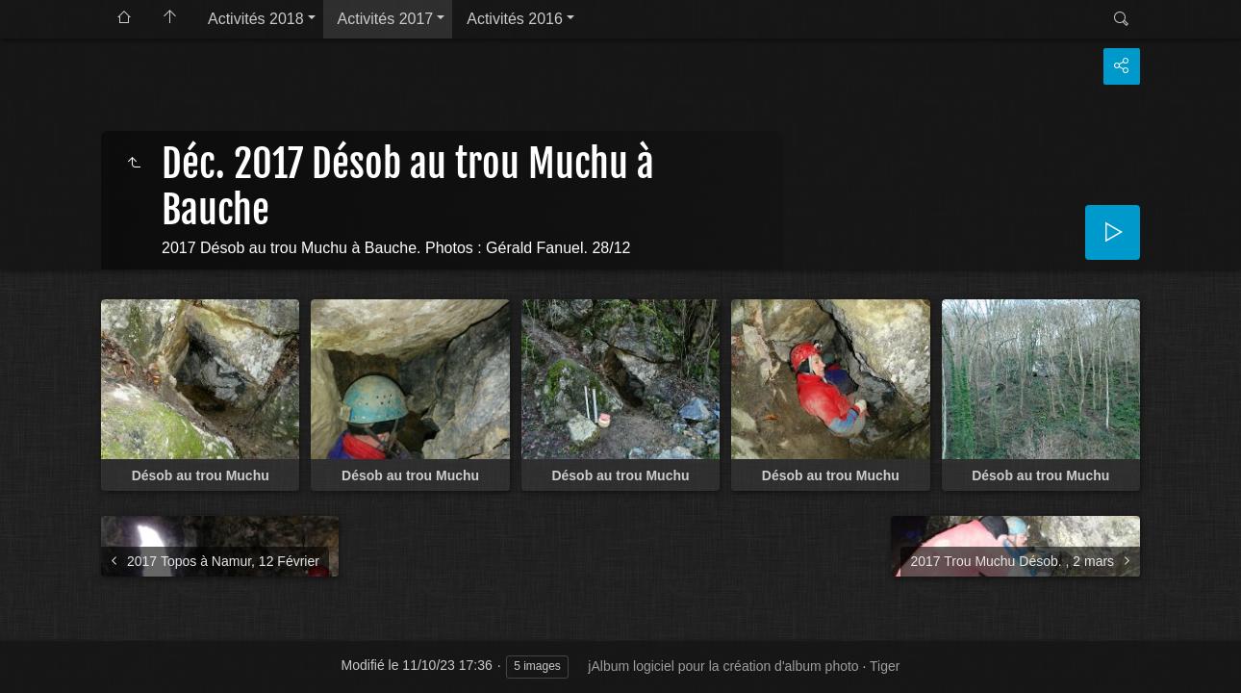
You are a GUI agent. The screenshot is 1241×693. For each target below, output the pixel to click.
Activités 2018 (256, 19)
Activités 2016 (515, 19)
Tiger (884, 666)
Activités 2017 (386, 19)
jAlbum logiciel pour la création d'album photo (723, 666)
